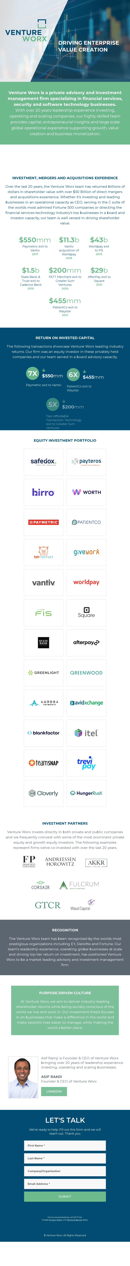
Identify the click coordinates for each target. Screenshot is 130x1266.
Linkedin (54, 1091)
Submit (65, 1196)
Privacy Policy (55, 1220)
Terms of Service (74, 1220)
